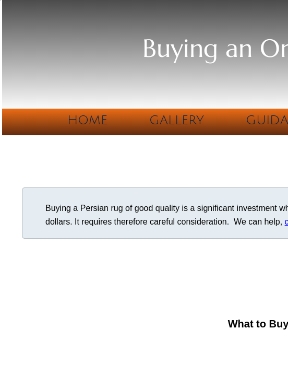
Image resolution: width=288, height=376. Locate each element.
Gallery (176, 120)
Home (87, 120)
